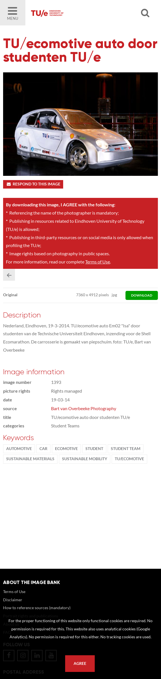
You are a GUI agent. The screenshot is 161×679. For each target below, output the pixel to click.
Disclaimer (12, 599)
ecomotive (66, 448)
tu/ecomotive (129, 459)
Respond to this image (33, 184)
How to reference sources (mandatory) (36, 607)
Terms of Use (97, 261)
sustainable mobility (84, 459)
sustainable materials (30, 459)
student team (125, 448)
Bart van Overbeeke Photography (83, 408)
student (94, 448)
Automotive (19, 448)
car (43, 448)
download (141, 295)
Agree (80, 663)
